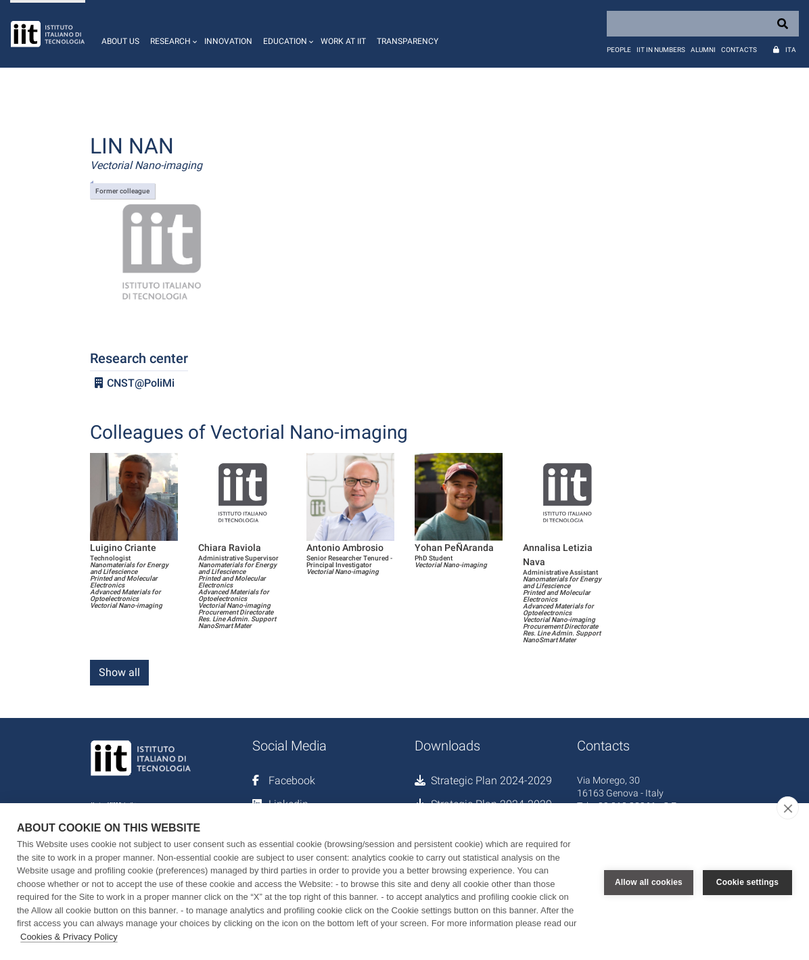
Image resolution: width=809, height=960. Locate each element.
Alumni (703, 49)
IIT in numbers (661, 49)
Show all (119, 672)
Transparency (407, 41)
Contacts (739, 49)
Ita (790, 49)
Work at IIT (343, 41)
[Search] (703, 24)
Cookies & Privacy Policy (69, 937)
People (619, 49)
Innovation (228, 41)
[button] (172, 34)
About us (120, 41)
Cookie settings (747, 881)
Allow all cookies (649, 881)
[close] (788, 807)
